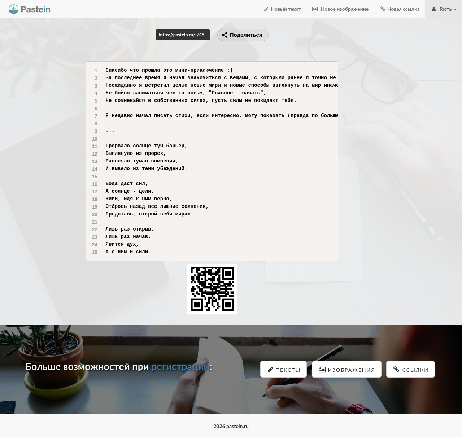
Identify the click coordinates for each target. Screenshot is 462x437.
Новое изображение (340, 9)
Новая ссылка (399, 9)
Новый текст (282, 9)
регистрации (180, 366)
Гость (444, 9)
